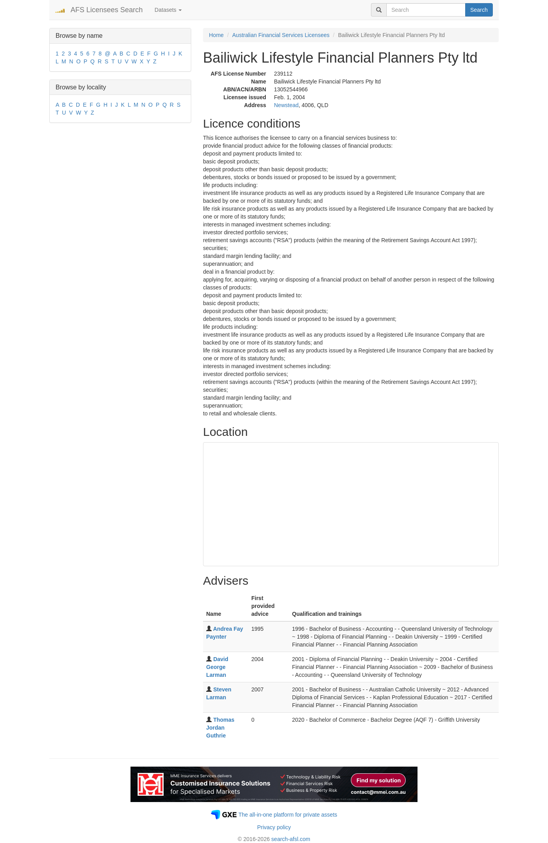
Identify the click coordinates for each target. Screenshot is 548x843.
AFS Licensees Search (107, 10)
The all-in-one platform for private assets (288, 815)
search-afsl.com (290, 839)
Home (216, 35)
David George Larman (217, 667)
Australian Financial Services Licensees (281, 35)
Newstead (286, 105)
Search (479, 10)
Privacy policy (274, 827)
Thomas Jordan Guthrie (220, 728)
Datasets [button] (168, 10)
